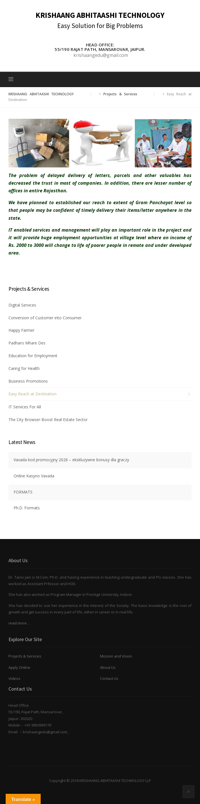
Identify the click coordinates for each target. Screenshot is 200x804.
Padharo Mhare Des (26, 343)
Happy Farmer (21, 330)
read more (17, 623)
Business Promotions (28, 381)
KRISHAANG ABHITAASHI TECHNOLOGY (100, 15)
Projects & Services (24, 656)
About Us (108, 667)
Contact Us (109, 678)
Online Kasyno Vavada (34, 475)
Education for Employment (32, 355)
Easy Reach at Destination (32, 393)
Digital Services (22, 305)
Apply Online (19, 667)
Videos (14, 678)
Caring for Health (24, 368)
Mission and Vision (116, 656)
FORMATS (23, 492)
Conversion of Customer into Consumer (45, 317)
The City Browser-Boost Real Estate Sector (48, 419)
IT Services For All (24, 406)
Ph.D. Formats (27, 507)
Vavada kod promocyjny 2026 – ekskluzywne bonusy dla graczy (71, 459)
